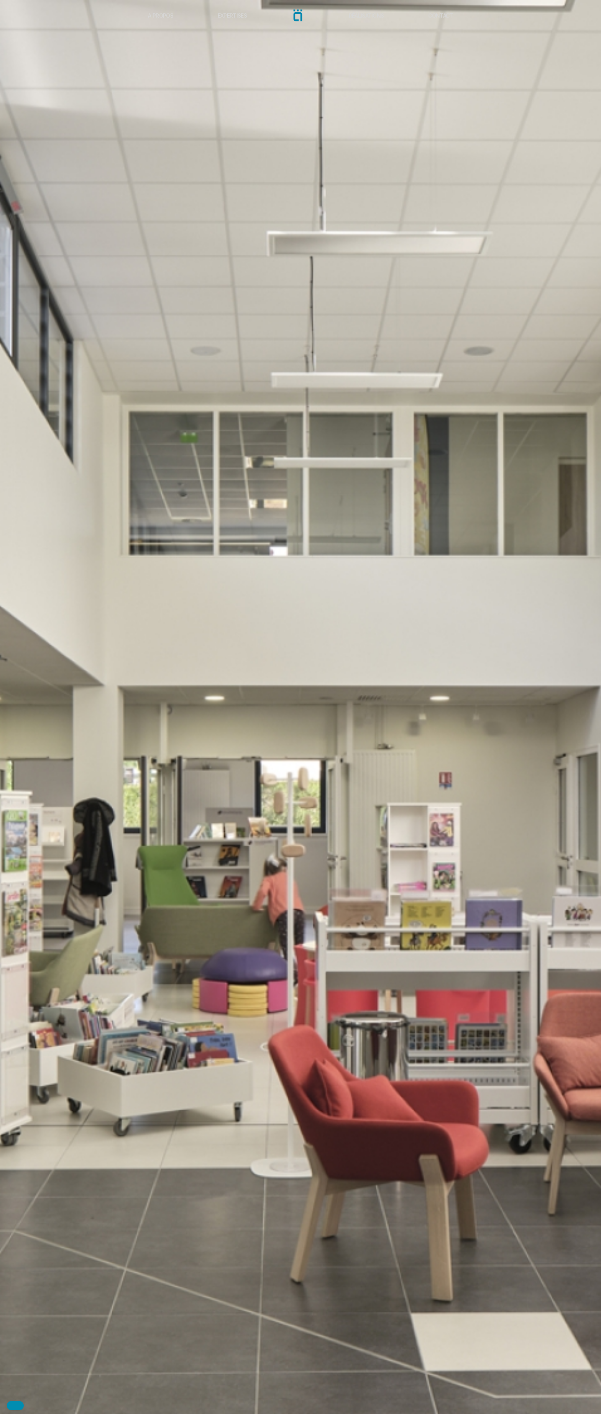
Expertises (232, 15)
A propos (160, 15)
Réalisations (366, 15)
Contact (440, 15)
